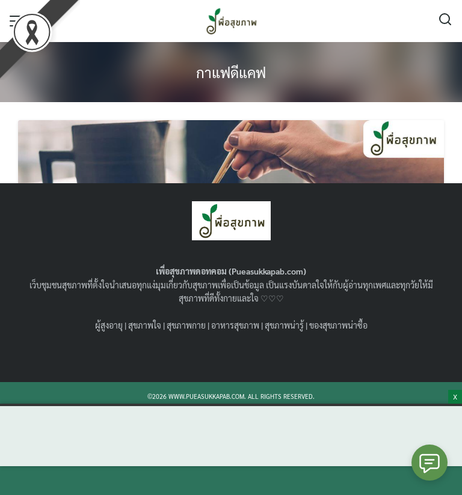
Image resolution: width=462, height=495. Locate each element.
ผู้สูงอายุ (109, 325)
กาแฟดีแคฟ (231, 72)
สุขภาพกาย (186, 325)
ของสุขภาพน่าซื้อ (338, 325)
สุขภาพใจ (144, 325)
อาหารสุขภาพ (235, 325)
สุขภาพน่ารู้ (284, 325)
